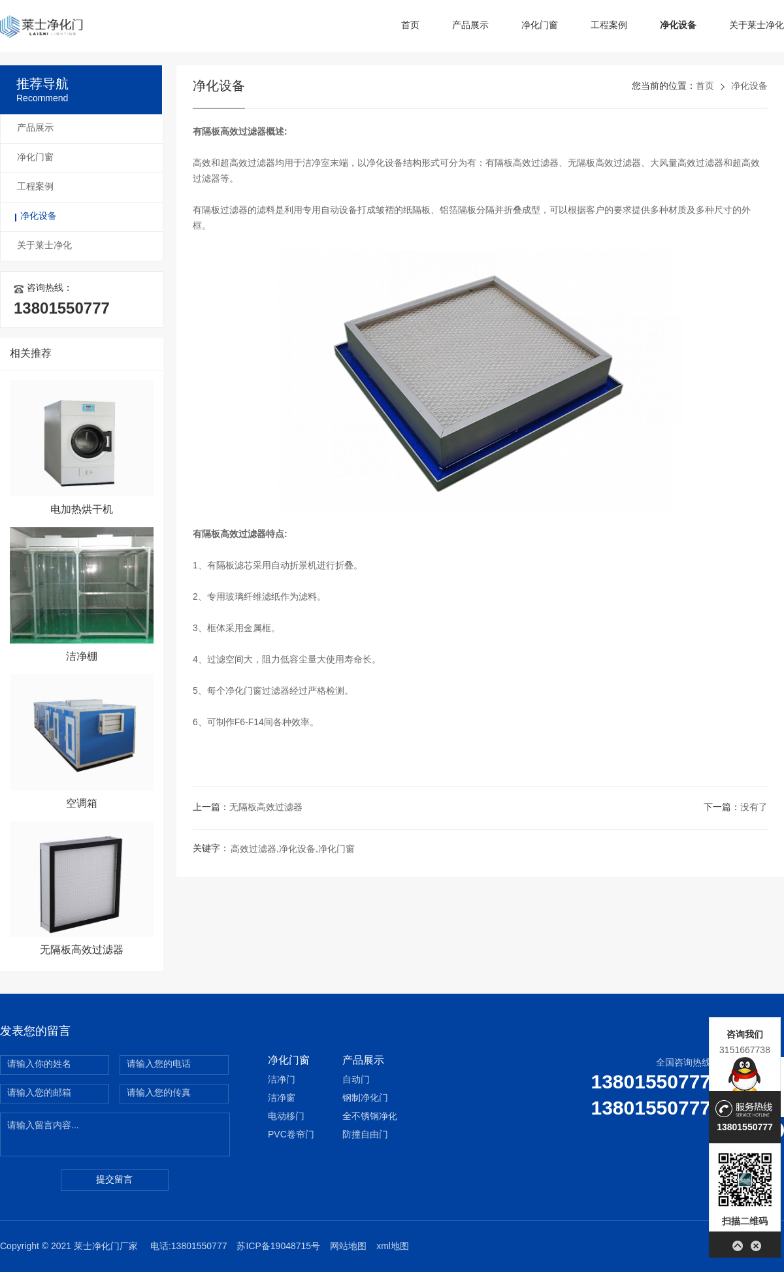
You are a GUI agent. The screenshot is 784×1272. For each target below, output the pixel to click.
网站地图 (348, 1247)
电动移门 (286, 1117)
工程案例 (609, 26)
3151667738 (744, 1050)
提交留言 (114, 1180)
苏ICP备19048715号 (278, 1247)
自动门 (356, 1080)
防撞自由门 (365, 1135)
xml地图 (392, 1247)
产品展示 (470, 26)
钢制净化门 (365, 1098)
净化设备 (678, 26)
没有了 (754, 808)
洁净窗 (281, 1098)
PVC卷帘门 (291, 1135)
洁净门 (281, 1080)
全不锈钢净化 (369, 1117)
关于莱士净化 (756, 26)
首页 (410, 26)
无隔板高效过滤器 (265, 808)
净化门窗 (539, 26)
